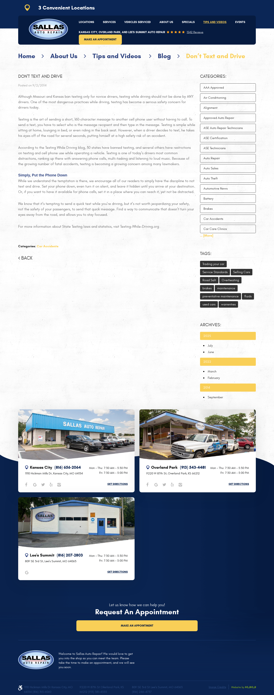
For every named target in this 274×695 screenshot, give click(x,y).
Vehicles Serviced (137, 22)
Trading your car (213, 264)
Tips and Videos (215, 22)
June (211, 352)
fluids (248, 296)
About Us (166, 22)
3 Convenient (66, 7)
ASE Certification (215, 138)
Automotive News (215, 188)
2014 (206, 387)
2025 (207, 336)
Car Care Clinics (215, 229)
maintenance (226, 288)
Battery (208, 198)
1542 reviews (195, 32)
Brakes (208, 209)
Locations (86, 22)
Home (26, 56)
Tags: (206, 253)
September (215, 397)
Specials (188, 22)
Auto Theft (210, 178)
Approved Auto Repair (218, 118)
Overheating (230, 280)
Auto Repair (211, 158)
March (212, 371)
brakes (207, 288)
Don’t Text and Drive (215, 56)
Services (109, 22)
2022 (207, 362)
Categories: (213, 76)
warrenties (228, 304)
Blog (164, 56)
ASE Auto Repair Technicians (223, 128)
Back (26, 258)
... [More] (206, 235)
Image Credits (217, 687)
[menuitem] (86, 22)
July (210, 345)
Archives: (210, 324)
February (214, 378)
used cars (208, 304)
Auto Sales (210, 168)
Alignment (210, 108)
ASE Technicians (214, 148)
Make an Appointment (100, 39)
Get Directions (117, 484)
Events (240, 22)
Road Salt (209, 280)
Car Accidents (47, 246)
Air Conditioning (214, 98)
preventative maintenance (220, 296)
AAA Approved (213, 87)
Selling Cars (241, 272)
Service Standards (215, 272)
